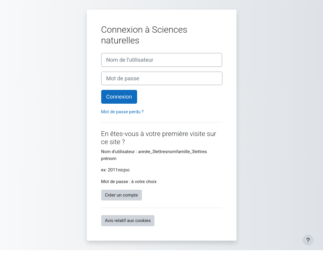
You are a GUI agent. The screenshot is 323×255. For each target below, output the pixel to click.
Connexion (119, 96)
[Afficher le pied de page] (308, 240)
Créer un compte (121, 195)
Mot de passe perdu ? (122, 111)
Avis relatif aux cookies (128, 220)
